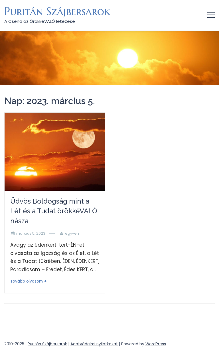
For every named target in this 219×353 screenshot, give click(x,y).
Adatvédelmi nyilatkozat (94, 344)
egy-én (72, 233)
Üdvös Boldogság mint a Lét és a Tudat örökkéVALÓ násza (53, 211)
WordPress (155, 344)
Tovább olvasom (26, 281)
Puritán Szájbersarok (57, 11)
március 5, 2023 (30, 233)
